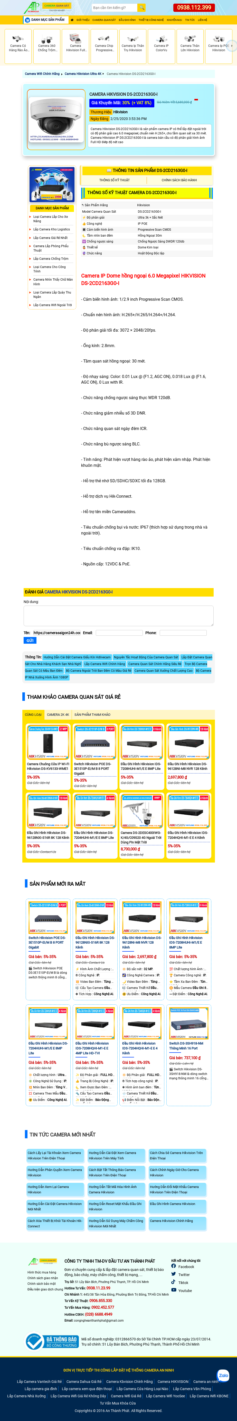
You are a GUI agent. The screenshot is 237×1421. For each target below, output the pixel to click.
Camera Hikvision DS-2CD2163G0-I (130, 74)
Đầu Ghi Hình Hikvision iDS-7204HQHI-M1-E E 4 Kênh (139, 1048)
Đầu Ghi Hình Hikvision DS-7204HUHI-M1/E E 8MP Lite (48, 1048)
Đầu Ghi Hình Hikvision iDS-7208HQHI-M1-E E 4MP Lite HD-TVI (92, 1048)
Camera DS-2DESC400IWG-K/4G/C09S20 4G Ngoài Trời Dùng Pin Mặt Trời (141, 837)
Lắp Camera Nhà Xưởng (26, 1396)
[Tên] (56, 633)
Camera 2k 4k (58, 715)
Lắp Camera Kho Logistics (51, 229)
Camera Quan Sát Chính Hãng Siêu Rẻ (154, 664)
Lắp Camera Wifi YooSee (165, 1396)
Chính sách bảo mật (41, 1284)
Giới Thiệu (83, 20)
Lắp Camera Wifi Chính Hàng (104, 664)
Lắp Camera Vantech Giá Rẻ (39, 1382)
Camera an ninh (206, 1382)
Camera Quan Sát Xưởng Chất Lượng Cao (164, 671)
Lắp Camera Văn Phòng (192, 1389)
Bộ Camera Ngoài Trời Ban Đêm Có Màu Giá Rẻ (98, 671)
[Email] (119, 633)
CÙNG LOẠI (33, 715)
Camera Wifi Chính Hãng (42, 74)
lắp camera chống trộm (51, 259)
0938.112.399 (194, 7)
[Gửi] (30, 640)
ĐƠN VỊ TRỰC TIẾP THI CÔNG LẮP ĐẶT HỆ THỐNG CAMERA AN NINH (118, 1370)
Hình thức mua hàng (41, 1272)
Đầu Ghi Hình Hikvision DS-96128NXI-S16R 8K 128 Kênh (95, 942)
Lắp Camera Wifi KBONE (209, 1396)
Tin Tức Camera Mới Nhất (63, 1135)
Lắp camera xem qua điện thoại (87, 1389)
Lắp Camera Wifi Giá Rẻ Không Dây (78, 1396)
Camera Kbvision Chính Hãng (129, 1382)
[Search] (115, 8)
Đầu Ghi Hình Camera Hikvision (172, 1204)
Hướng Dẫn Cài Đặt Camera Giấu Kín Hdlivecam (77, 657)
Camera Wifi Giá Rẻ (126, 1396)
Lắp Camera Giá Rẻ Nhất (50, 238)
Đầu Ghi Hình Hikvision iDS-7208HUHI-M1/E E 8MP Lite (185, 942)
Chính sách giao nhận (42, 1278)
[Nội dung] (119, 616)
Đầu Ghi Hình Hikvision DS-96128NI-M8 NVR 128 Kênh (142, 942)
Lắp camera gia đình (41, 1389)
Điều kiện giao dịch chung (45, 1289)
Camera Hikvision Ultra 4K (83, 74)
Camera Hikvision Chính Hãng (171, 1221)
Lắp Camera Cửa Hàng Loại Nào (142, 1389)
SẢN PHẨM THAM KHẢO (92, 715)
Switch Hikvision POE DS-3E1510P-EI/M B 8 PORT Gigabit (92, 769)
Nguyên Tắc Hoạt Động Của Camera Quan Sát (146, 657)
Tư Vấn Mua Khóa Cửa (118, 1403)
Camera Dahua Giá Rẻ (84, 1382)
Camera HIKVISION (173, 1382)
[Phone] (183, 633)
